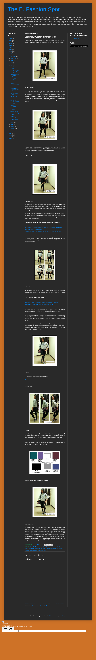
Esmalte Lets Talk (13, 67)
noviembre (13, 56)
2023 (10, 43)
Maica (50, 616)
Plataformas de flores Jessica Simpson (14, 90)
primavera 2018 (44, 548)
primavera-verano (52, 548)
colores (44, 546)
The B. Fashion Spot (34, 9)
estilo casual (54, 546)
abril (12, 124)
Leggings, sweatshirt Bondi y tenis (14, 118)
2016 (10, 136)
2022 (10, 45)
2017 (10, 133)
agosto (12, 60)
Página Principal (46, 603)
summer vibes (28, 550)
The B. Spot (77, 38)
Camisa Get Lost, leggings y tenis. (14, 102)
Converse (48, 546)
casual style (39, 546)
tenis (39, 550)
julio (12, 62)
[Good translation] (5, 628)
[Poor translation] (11, 628)
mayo (12, 122)
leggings (38, 548)
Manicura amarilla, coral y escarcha (14, 85)
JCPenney (33, 548)
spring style (59, 548)
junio (12, 65)
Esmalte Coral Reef (14, 93)
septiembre (14, 58)
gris (30, 548)
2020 (10, 47)
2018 (10, 52)
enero (12, 131)
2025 (10, 38)
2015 (10, 138)
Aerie (31, 546)
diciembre (13, 54)
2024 (10, 41)
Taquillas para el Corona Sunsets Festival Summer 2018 (14, 78)
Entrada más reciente (30, 603)
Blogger (64, 616)
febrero (13, 128)
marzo (12, 126)
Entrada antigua (60, 603)
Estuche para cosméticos (14, 97)
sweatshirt (34, 550)
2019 (10, 49)
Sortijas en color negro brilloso (14, 71)
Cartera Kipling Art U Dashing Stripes (14, 113)
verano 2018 (43, 550)
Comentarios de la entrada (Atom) (40, 605)
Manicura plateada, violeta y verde (13, 107)
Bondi (34, 546)
